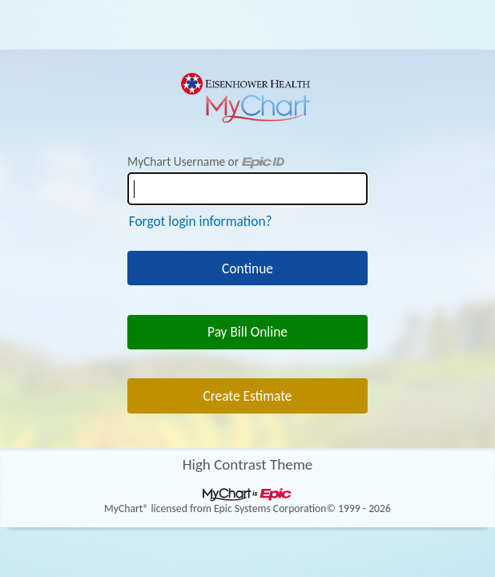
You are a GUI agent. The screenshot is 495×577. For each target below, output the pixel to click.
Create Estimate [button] (247, 396)
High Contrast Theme (248, 464)
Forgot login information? (200, 221)
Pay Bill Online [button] (247, 332)
